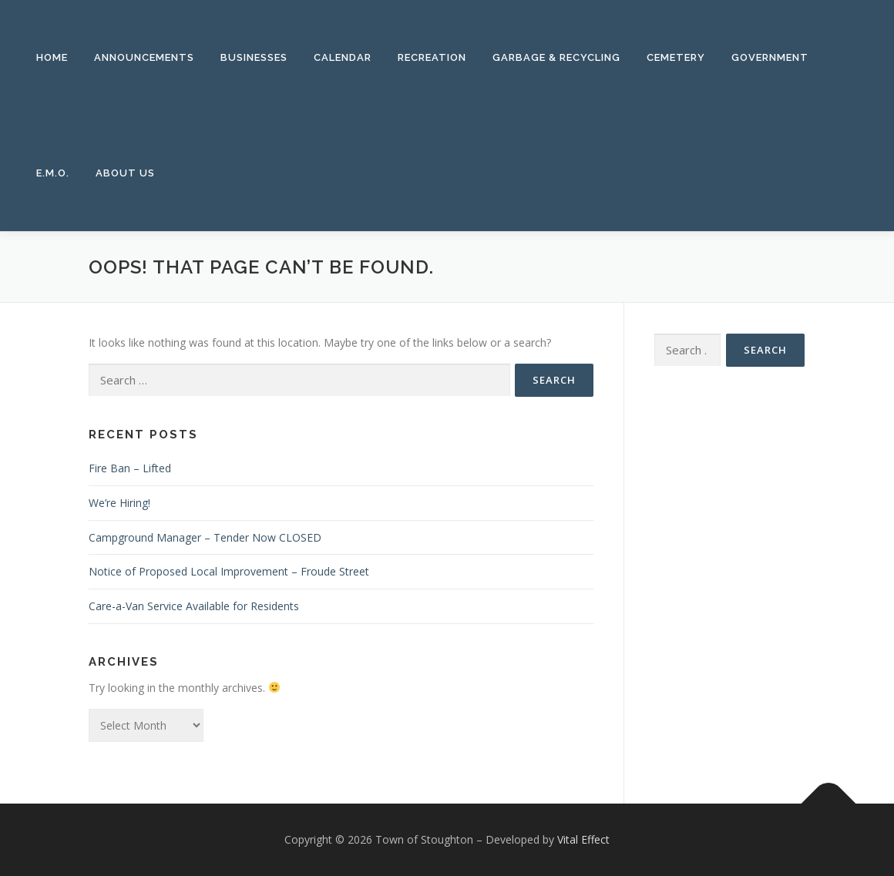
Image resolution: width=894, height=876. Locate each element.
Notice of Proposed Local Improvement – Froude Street (229, 571)
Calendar (342, 57)
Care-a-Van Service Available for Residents (194, 606)
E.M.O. (52, 173)
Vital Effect (583, 839)
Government (769, 57)
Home (52, 57)
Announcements (144, 57)
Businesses (253, 57)
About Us (125, 173)
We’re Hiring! (119, 502)
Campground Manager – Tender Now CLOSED (205, 537)
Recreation (432, 57)
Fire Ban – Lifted (130, 468)
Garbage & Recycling (556, 57)
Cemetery (676, 57)
